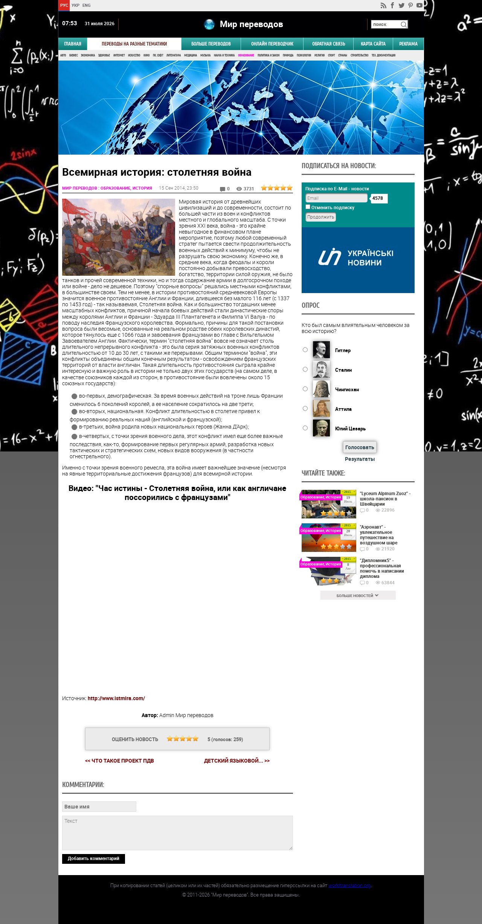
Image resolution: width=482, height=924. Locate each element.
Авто (63, 55)
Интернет (119, 55)
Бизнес (73, 55)
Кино (146, 55)
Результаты (360, 458)
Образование (246, 55)
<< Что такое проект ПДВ (119, 760)
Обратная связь (328, 44)
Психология (304, 55)
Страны (342, 55)
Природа (288, 55)
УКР (75, 5)
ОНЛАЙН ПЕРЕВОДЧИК (272, 44)
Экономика (88, 55)
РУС (64, 5)
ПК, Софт (158, 55)
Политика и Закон (268, 55)
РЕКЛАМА (408, 44)
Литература (173, 55)
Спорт (331, 55)
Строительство (359, 55)
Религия (319, 55)
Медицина (190, 55)
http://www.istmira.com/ (116, 698)
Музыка (205, 55)
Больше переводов (211, 44)
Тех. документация (383, 55)
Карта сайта (373, 44)
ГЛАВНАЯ (72, 44)
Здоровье (104, 55)
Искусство (134, 55)
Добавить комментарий (93, 858)
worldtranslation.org (349, 885)
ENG (86, 5)
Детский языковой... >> (237, 761)
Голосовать (359, 447)
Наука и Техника (224, 55)
